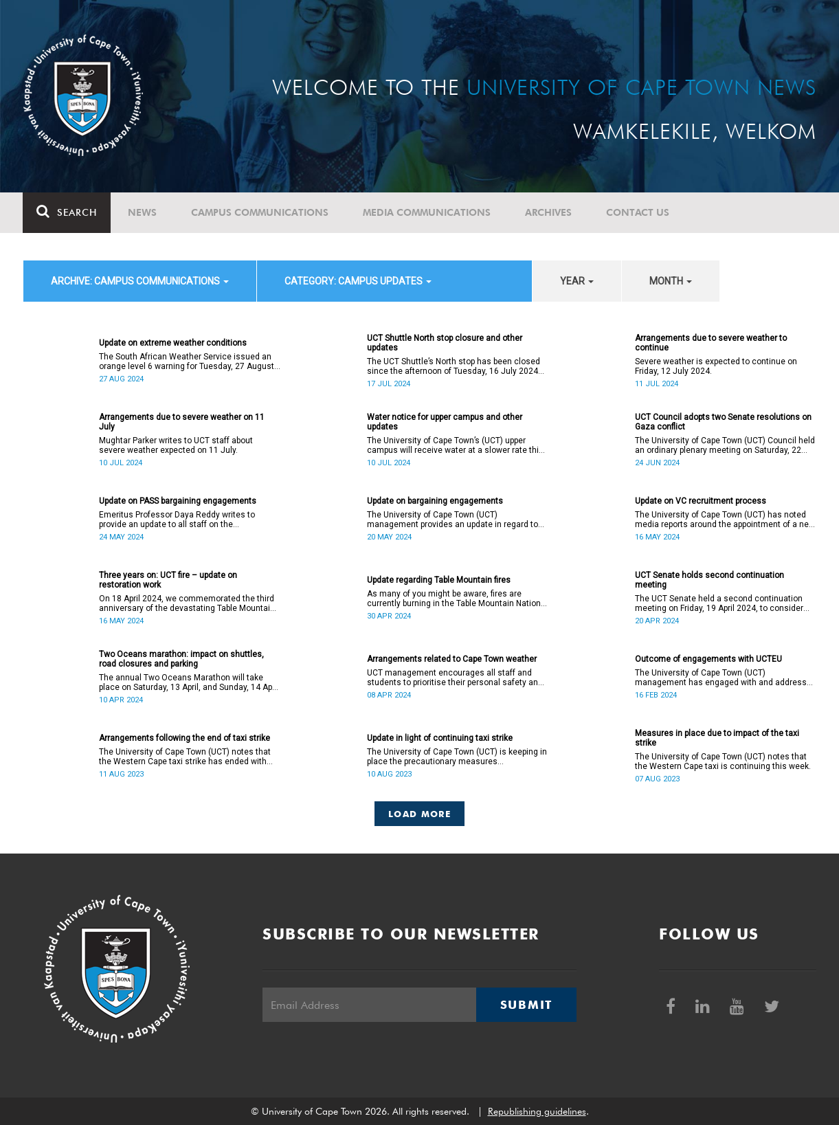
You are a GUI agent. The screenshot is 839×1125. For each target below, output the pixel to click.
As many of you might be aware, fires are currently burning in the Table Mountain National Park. (457, 598)
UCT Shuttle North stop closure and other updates (444, 343)
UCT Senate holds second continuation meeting (709, 580)
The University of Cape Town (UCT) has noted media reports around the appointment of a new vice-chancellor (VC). (725, 519)
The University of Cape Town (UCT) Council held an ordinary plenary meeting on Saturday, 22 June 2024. (725, 445)
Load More (419, 813)
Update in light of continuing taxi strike (440, 738)
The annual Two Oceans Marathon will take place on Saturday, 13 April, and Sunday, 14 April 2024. (189, 682)
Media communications (427, 212)
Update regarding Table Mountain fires (439, 580)
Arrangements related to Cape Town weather (452, 659)
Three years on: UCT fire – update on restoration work (168, 580)
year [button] (577, 281)
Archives (549, 212)
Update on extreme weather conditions (173, 343)
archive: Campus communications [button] (140, 281)
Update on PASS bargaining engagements (177, 501)
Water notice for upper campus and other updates (444, 422)
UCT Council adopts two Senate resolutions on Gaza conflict (723, 422)
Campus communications (260, 212)
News (142, 212)
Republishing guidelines (537, 1111)
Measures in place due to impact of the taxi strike (717, 738)
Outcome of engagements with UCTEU (708, 659)
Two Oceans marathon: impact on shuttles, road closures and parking (181, 659)
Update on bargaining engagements (435, 501)
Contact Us (638, 212)
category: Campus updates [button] (358, 281)
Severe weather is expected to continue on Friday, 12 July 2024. (716, 366)
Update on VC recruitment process (700, 501)
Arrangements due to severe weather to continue (711, 343)
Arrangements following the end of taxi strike (184, 738)
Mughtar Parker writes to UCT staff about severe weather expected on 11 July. (176, 445)
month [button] (670, 281)
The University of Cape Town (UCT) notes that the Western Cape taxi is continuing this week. (723, 761)
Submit (526, 1005)
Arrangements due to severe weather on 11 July (182, 422)
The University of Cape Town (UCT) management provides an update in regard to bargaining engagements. (452, 519)
